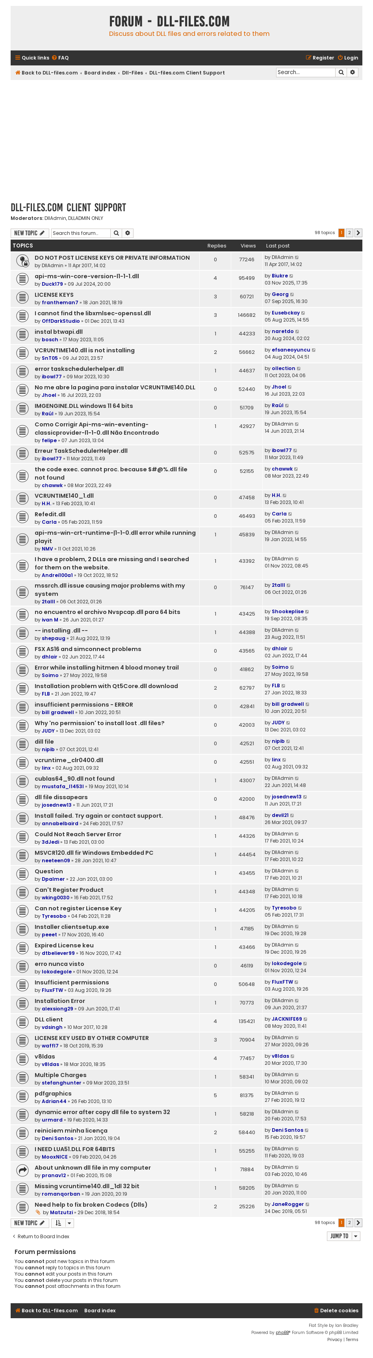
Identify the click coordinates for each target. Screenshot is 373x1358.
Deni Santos (57, 1138)
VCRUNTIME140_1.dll (64, 496)
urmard (52, 1119)
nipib (48, 749)
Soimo (50, 675)
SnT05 (50, 358)
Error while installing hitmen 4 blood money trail (107, 668)
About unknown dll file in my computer (93, 1168)
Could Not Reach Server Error (78, 834)
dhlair (50, 656)
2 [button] (349, 232)
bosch (50, 339)
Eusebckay (286, 312)
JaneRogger (288, 1204)
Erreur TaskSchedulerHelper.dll (81, 451)
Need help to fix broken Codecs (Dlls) (91, 1205)
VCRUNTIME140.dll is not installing (85, 350)
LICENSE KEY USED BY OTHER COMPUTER (92, 1038)
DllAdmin (55, 218)
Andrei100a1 (57, 575)
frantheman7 (60, 302)
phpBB (282, 1333)
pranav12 (54, 1175)
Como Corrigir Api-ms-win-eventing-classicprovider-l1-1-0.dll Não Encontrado (97, 428)
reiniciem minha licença (71, 1131)
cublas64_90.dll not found (75, 779)
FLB (46, 693)
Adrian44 (54, 1101)
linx (46, 768)
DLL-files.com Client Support (68, 207)
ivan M (50, 619)
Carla (49, 522)
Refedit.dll (50, 514)
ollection (283, 368)
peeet (49, 934)
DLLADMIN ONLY (85, 218)
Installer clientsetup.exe (72, 927)
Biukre (280, 275)
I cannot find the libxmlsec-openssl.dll (93, 313)
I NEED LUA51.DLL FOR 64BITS (75, 1149)
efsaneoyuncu (291, 349)
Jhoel (49, 395)
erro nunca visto (59, 964)
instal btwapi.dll (59, 332)
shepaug (53, 638)
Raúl (48, 413)
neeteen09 (56, 860)
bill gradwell (58, 712)
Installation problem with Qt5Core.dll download (106, 686)
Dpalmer (53, 879)
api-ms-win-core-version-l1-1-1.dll (87, 276)
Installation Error (60, 1001)
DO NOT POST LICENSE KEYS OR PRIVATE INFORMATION (112, 258)
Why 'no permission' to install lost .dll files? (100, 723)
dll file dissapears (61, 797)
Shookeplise (288, 611)
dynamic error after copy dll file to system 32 (102, 1112)
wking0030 (55, 897)
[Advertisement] (186, 139)
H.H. (46, 503)
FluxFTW (52, 990)
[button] (358, 233)
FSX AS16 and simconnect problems (88, 649)
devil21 (280, 815)
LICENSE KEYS (54, 295)
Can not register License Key (78, 908)
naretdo (283, 331)
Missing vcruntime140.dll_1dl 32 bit (87, 1186)
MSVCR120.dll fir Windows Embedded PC (94, 853)
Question (49, 871)
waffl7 (50, 1045)
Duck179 (52, 284)
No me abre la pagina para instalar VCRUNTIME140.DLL (115, 387)
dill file (44, 742)
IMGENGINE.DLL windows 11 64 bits (84, 406)
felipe (49, 440)
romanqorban (61, 1194)
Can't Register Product (69, 890)
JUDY (48, 730)
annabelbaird (60, 823)
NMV (47, 548)
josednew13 (57, 805)
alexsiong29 (57, 1008)
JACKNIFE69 (287, 1019)
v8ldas (45, 1056)
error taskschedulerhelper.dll (79, 369)
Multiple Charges (61, 1075)
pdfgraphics (53, 1094)
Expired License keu (64, 945)
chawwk (52, 485)
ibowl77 (52, 376)
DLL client (49, 1019)
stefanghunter (62, 1082)
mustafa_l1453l (63, 786)
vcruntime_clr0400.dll (69, 760)
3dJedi (50, 842)
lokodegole (57, 971)
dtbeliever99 (58, 953)
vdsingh (52, 1027)
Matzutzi (61, 1212)
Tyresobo (54, 916)
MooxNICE (55, 1156)
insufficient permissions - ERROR (84, 705)
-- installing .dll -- (61, 630)
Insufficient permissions (72, 982)
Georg (280, 294)
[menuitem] (60, 58)
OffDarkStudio (61, 321)
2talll (48, 601)
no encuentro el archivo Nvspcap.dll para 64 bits (107, 612)
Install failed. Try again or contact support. (99, 816)
